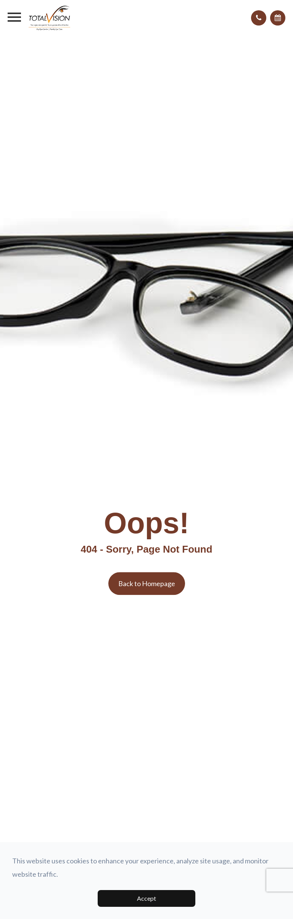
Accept (146, 898)
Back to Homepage (146, 583)
